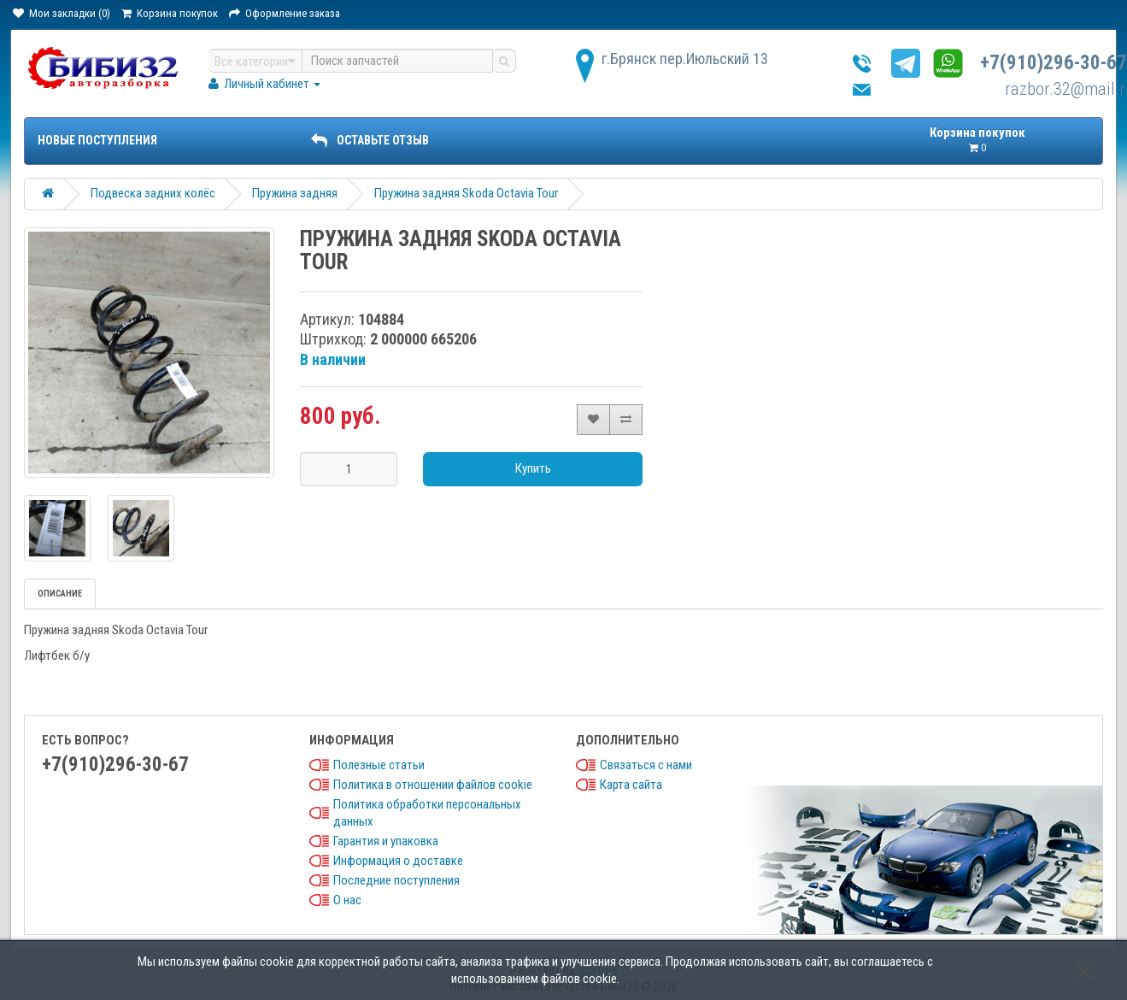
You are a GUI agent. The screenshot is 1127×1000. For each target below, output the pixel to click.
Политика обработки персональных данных (427, 813)
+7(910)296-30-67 (1053, 62)
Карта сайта (631, 784)
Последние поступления (396, 880)
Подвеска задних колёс (153, 193)
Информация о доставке (398, 860)
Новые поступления (97, 140)
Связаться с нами (646, 765)
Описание (60, 593)
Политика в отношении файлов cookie (432, 784)
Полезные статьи (379, 765)
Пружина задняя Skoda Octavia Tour (466, 193)
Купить (533, 468)
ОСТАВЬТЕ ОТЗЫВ (370, 140)
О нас (347, 900)
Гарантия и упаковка (385, 841)
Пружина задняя (295, 193)
